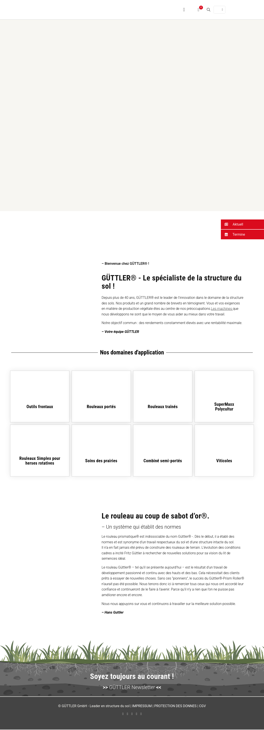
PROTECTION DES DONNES (175, 706)
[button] (242, 224)
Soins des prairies (101, 461)
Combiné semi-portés (162, 461)
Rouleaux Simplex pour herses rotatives (39, 461)
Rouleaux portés (101, 407)
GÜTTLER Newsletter (132, 688)
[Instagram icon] (136, 714)
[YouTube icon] (127, 714)
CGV (202, 706)
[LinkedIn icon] (132, 714)
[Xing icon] (141, 714)
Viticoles (224, 461)
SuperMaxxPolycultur (224, 407)
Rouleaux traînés (163, 407)
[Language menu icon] (219, 10)
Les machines (222, 309)
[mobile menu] (184, 9)
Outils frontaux (40, 407)
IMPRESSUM (142, 706)
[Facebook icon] (123, 714)
